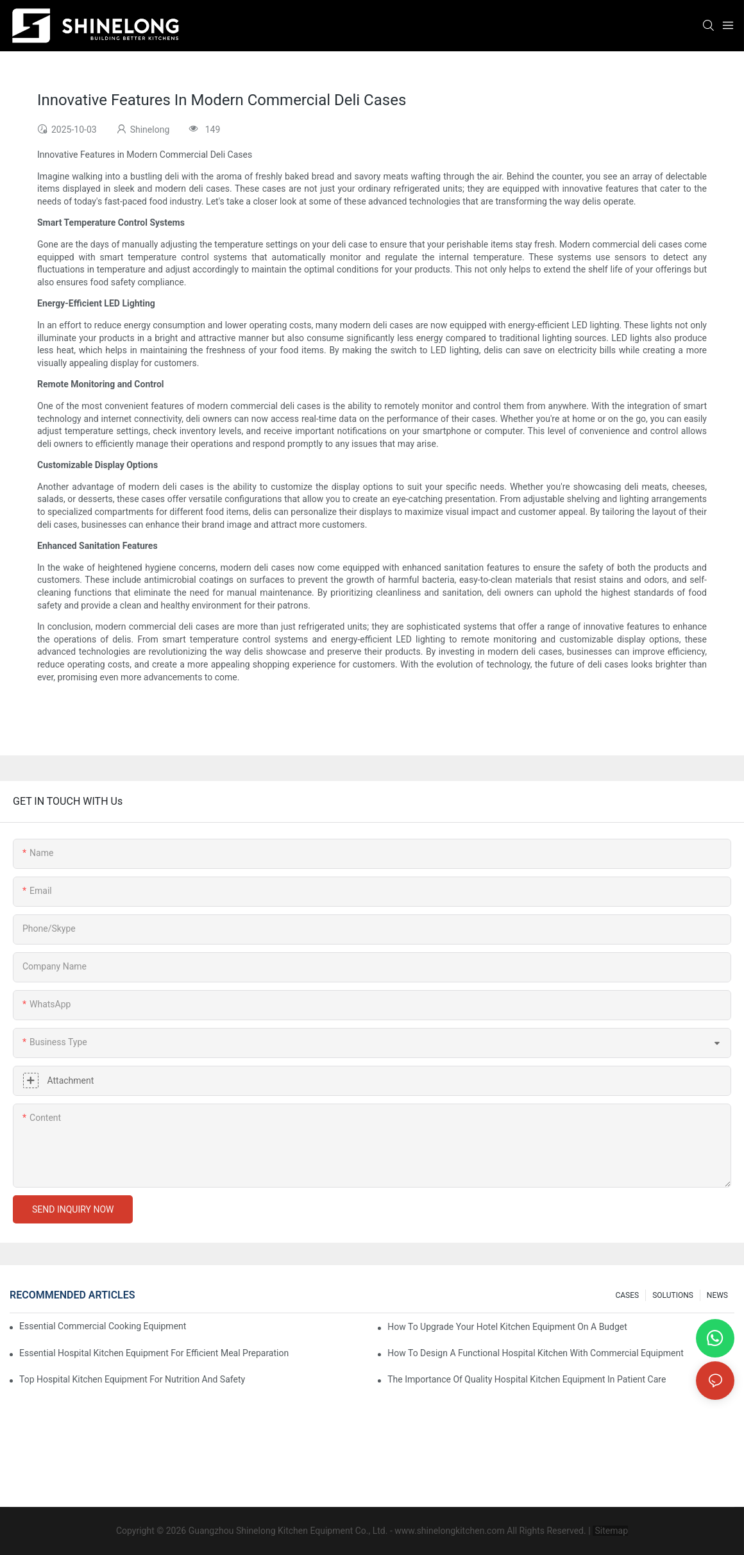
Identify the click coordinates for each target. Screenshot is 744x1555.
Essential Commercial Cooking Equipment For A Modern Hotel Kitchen (103, 1326)
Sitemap (610, 1531)
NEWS (717, 1295)
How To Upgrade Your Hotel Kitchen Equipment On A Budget (507, 1327)
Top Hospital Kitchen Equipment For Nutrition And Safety (132, 1379)
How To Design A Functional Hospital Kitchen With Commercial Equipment (535, 1353)
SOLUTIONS (672, 1295)
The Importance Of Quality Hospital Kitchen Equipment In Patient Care (526, 1379)
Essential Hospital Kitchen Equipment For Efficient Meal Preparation (154, 1353)
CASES (627, 1295)
